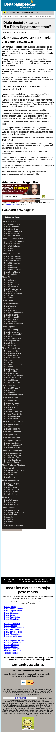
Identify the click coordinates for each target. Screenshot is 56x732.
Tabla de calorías (11, 653)
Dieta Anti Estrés (11, 500)
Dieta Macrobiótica (12, 485)
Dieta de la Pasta (11, 403)
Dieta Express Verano (13, 341)
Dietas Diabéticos (11, 645)
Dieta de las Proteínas (13, 458)
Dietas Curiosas (8, 507)
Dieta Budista (9, 427)
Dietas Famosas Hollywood (13, 238)
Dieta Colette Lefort (12, 289)
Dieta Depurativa (11, 492)
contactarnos (30, 674)
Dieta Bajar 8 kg (11, 229)
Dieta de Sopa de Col (13, 414)
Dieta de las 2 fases (12, 291)
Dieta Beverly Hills (12, 244)
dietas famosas (12, 205)
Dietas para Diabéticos (11, 432)
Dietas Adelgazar (9, 221)
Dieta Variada (10, 306)
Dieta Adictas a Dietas (13, 526)
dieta (20, 172)
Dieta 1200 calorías (12, 258)
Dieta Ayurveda (10, 515)
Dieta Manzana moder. (13, 395)
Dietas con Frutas (11, 630)
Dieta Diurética (10, 371)
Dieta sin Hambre (11, 233)
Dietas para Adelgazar (13, 609)
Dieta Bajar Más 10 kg (13, 231)
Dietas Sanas (7, 301)
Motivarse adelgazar (12, 651)
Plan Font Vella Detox (13, 364)
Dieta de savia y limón (13, 375)
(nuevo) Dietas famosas (14, 241)
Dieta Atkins (9, 248)
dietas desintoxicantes (27, 16)
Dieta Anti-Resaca (11, 355)
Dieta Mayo (9, 265)
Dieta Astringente (11, 362)
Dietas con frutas (9, 385)
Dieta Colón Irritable (12, 378)
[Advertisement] (26, 554)
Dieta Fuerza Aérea (12, 270)
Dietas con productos (13, 632)
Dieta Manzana (10, 392)
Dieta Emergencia (11, 332)
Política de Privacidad (32, 694)
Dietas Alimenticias (10, 398)
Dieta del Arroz (10, 401)
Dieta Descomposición (13, 334)
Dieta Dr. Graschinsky (13, 313)
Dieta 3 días (9, 295)
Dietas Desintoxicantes (11, 348)
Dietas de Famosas (12, 624)
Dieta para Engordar (12, 455)
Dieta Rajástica (10, 494)
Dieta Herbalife (10, 472)
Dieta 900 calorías (12, 263)
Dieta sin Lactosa (11, 443)
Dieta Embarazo (11, 319)
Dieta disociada (10, 280)
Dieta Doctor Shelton (13, 293)
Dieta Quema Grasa (12, 224)
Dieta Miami (9, 250)
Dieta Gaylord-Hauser (13, 287)
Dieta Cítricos (10, 390)
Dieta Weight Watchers (14, 470)
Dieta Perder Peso (12, 236)
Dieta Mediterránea (12, 304)
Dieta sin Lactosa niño (13, 445)
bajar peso (26, 174)
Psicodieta (8, 517)
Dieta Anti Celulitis (12, 246)
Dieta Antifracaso (11, 510)
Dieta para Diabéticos (13, 435)
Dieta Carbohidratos (12, 338)
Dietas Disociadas (9, 277)
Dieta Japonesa (10, 310)
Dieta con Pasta (11, 405)
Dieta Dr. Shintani (11, 489)
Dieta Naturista (10, 487)
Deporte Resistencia (12, 460)
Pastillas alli (9, 468)
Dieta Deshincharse (12, 382)
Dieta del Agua (10, 367)
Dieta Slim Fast (10, 475)
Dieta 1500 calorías (12, 256)
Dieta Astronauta (11, 267)
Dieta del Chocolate (12, 416)
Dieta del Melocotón (12, 388)
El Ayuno (8, 360)
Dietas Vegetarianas (10, 480)
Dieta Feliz (8, 521)
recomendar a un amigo (20, 676)
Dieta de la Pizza (11, 407)
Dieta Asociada (10, 274)
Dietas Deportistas (12, 617)
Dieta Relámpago (11, 330)
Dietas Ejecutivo (8, 497)
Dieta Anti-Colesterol (13, 424)
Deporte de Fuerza (12, 462)
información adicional (34, 708)
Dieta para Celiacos (12, 441)
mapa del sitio (9, 674)
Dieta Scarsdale (11, 282)
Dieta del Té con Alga (13, 412)
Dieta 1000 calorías (12, 261)
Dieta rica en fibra (11, 351)
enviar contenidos (44, 674)
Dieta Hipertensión (12, 317)
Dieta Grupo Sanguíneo (14, 512)
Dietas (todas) (10, 607)
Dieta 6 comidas (11, 321)
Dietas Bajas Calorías (11, 253)
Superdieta (8, 298)
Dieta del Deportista (12, 453)
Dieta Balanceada (11, 227)
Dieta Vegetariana (11, 483)
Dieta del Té (9, 409)
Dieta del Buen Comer (13, 324)
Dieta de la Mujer (11, 502)
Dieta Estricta (9, 336)
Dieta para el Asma (12, 447)
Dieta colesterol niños (13, 429)
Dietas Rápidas (8, 327)
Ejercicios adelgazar (12, 649)
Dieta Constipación (12, 358)
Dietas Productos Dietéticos (13, 465)
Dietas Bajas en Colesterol (13, 421)
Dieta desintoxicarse (12, 353)
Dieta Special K (10, 477)
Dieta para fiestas (11, 284)
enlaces (20, 674)
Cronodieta (9, 519)
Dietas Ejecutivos (11, 619)
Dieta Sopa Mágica (12, 272)
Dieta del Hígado (11, 380)
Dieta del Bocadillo (12, 504)
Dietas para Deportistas (12, 450)
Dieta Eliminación (11, 369)
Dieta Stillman (10, 343)
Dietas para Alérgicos (11, 438)
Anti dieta (8, 523)
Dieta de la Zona (11, 315)
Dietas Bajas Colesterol (14, 640)
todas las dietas (13, 16)
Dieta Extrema (10, 345)
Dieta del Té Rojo (11, 373)
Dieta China (9, 308)
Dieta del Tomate (11, 418)
